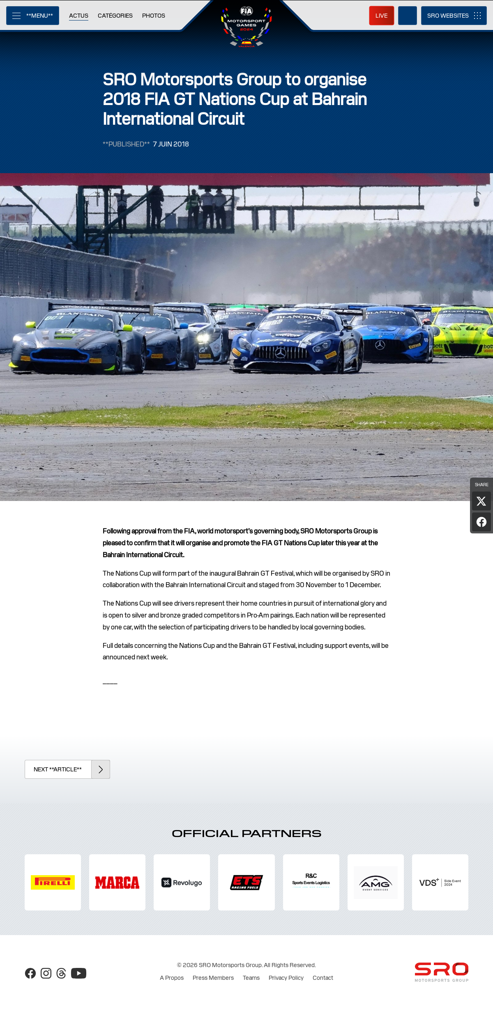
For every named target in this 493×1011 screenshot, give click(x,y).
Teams (251, 977)
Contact (323, 977)
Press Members (213, 977)
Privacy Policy (286, 977)
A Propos (172, 977)
